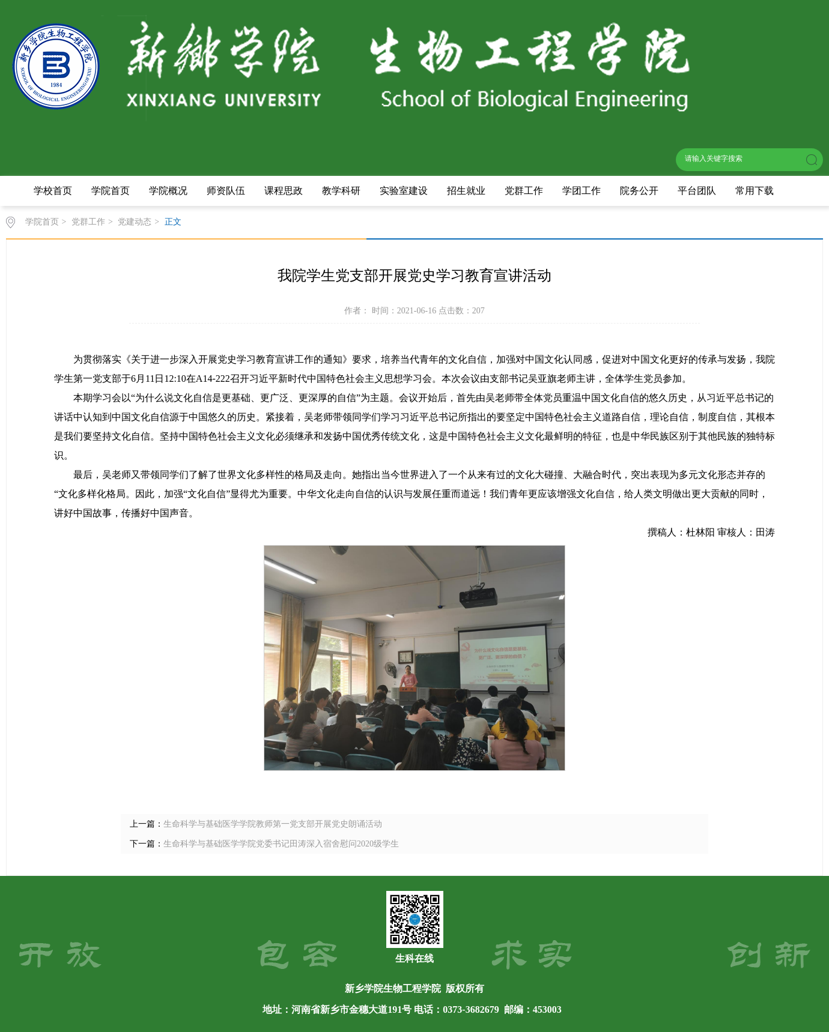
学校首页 (53, 191)
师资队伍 (226, 191)
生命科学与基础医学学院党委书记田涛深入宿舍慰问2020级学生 (281, 843)
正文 (173, 221)
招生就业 (466, 191)
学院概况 (168, 191)
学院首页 (110, 191)
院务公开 (639, 191)
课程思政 (283, 191)
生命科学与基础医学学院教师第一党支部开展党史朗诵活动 (272, 823)
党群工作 (524, 191)
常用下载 (754, 191)
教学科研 (341, 191)
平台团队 (697, 191)
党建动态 (134, 221)
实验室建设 (404, 191)
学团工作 (581, 191)
